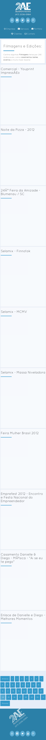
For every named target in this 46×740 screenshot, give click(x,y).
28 (26, 697)
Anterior (5, 679)
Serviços (23, 29)
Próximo (5, 703)
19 (18, 691)
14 (33, 685)
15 (38, 685)
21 (29, 691)
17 (8, 691)
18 (13, 691)
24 (3, 697)
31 (43, 697)
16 (2, 691)
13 (28, 685)
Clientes (16, 34)
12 (22, 685)
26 (14, 697)
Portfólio (36, 29)
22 (35, 691)
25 (9, 697)
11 (17, 685)
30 (38, 697)
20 (24, 691)
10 (12, 685)
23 (41, 691)
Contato (30, 34)
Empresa (9, 29)
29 (32, 697)
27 (20, 697)
